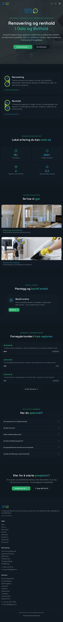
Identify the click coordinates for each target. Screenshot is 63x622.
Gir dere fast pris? (31, 428)
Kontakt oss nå (21, 488)
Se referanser (42, 47)
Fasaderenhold (5, 596)
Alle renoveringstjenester (8, 551)
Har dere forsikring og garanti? (31, 441)
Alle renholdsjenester (7, 578)
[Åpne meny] (60, 3)
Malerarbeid (5, 556)
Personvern (4, 542)
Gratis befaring (22, 47)
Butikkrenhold (5, 591)
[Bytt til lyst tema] (55, 3)
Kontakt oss (4, 537)
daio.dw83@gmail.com (10, 604)
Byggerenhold (5, 598)
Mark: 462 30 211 (8, 567)
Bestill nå (14, 310)
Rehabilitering (5, 564)
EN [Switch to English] (52, 3)
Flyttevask (4, 588)
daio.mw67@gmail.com (10, 569)
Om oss (3, 527)
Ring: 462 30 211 (41, 488)
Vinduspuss (4, 593)
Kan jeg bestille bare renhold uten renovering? (31, 447)
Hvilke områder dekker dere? (31, 434)
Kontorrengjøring (6, 583)
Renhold (3, 532)
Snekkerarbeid (5, 558)
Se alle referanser (31, 389)
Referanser (4, 534)
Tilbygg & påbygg (6, 561)
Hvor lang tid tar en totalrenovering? (31, 421)
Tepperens (4, 586)
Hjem (2, 524)
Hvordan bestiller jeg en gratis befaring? (31, 454)
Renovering (4, 529)
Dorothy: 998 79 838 (9, 602)
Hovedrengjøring (6, 581)
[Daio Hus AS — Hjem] (5, 3)
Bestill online (5, 539)
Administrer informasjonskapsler (31, 615)
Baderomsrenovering (7, 553)
